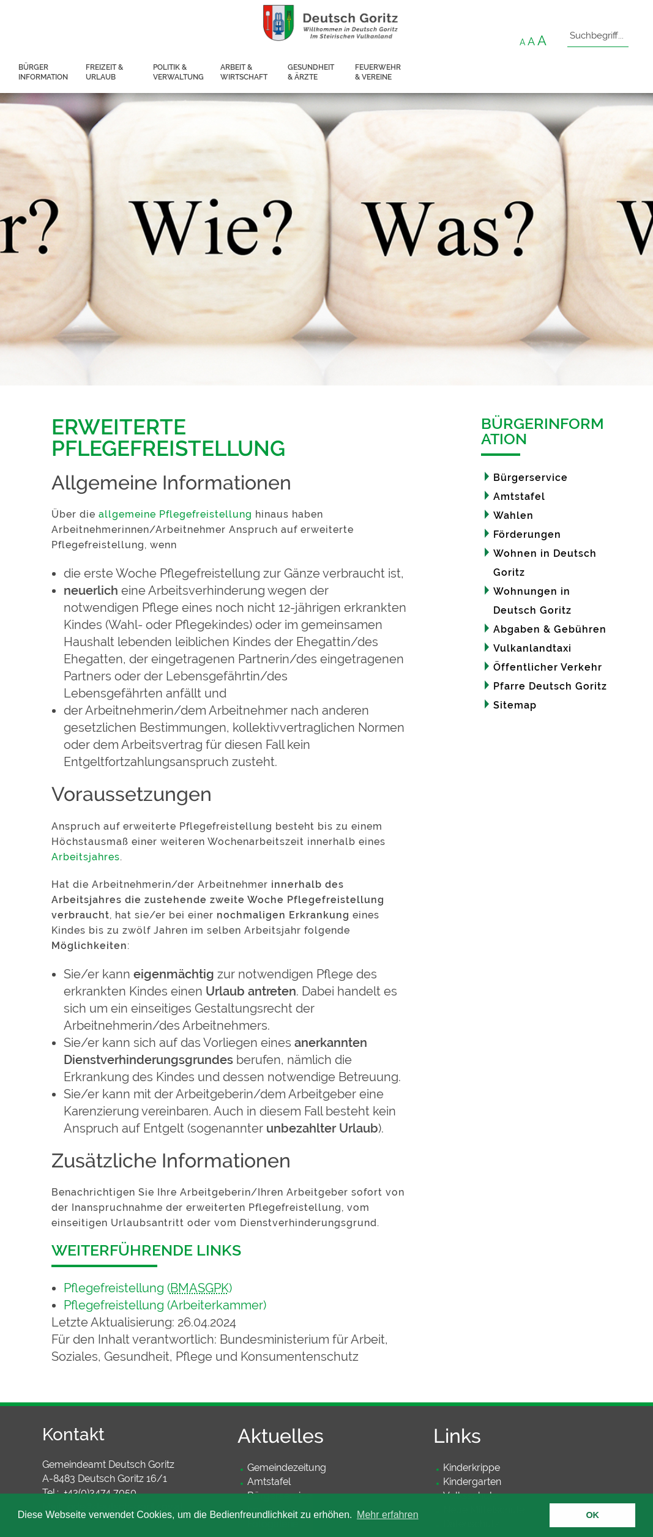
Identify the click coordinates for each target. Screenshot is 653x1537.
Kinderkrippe (471, 1467)
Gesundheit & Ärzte (311, 72)
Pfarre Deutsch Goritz (550, 686)
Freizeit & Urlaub (104, 72)
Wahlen (513, 515)
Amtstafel (519, 496)
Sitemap (515, 705)
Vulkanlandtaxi (532, 648)
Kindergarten (472, 1481)
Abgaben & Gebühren (549, 629)
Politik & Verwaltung (178, 72)
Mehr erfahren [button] (388, 1514)
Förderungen (527, 534)
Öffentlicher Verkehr (547, 667)
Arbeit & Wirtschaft (243, 72)
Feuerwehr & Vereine (378, 72)
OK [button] (592, 1515)
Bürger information (43, 72)
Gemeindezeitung (286, 1467)
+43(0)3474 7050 (100, 1492)
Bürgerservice (530, 477)
